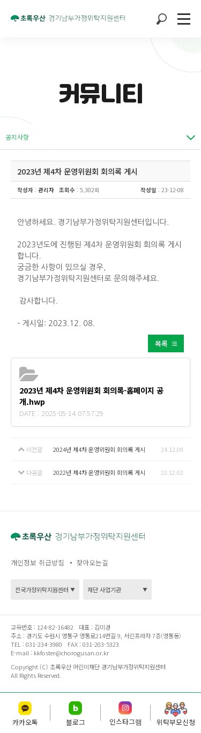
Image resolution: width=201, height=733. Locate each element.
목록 (161, 343)
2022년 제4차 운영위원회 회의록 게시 (99, 472)
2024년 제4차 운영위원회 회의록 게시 (99, 449)
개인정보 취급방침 (37, 562)
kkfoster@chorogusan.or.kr (71, 652)
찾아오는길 (92, 562)
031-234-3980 (43, 644)
